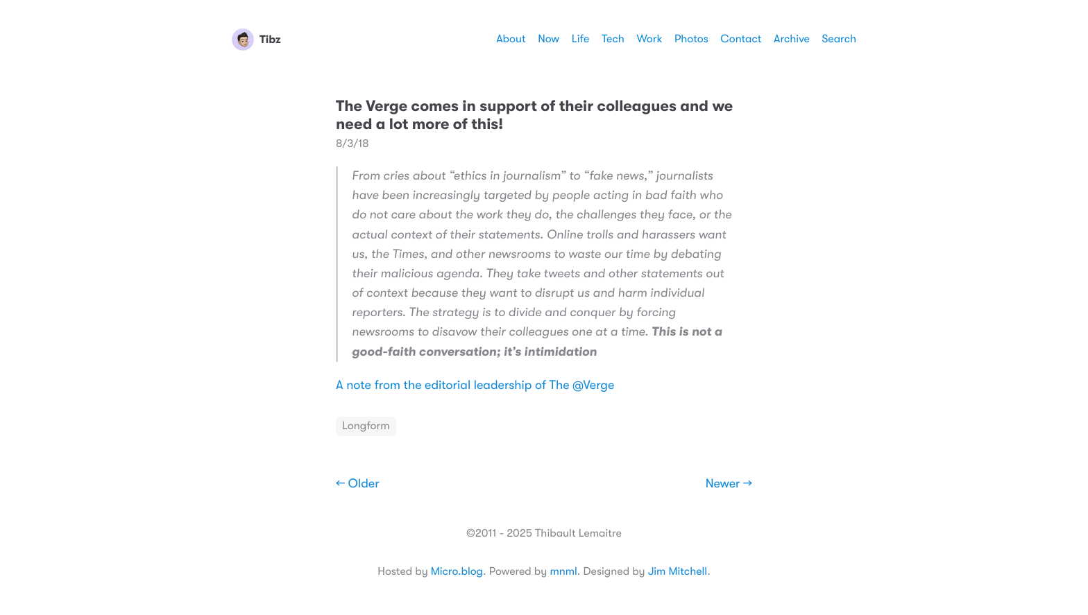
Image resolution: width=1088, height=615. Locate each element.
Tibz (256, 39)
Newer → (729, 484)
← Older (358, 484)
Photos (691, 39)
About (510, 39)
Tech (613, 39)
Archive (792, 39)
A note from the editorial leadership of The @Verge (475, 385)
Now (548, 39)
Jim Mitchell (677, 571)
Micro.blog (457, 571)
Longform (366, 425)
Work (649, 39)
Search (839, 39)
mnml (563, 571)
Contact (740, 39)
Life (581, 39)
